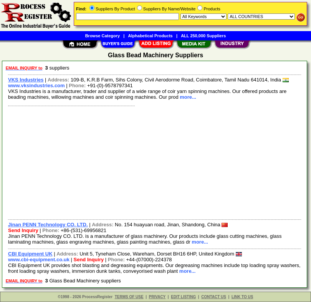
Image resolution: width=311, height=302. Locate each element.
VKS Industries (25, 80)
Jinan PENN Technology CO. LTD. (48, 224)
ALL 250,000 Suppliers (203, 35)
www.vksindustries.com (36, 85)
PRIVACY (157, 297)
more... (188, 97)
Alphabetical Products (150, 35)
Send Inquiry (23, 230)
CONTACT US (213, 297)
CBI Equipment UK (30, 254)
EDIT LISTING (183, 297)
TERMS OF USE (129, 297)
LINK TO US (242, 297)
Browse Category (102, 35)
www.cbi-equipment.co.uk (38, 259)
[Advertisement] (153, 162)
